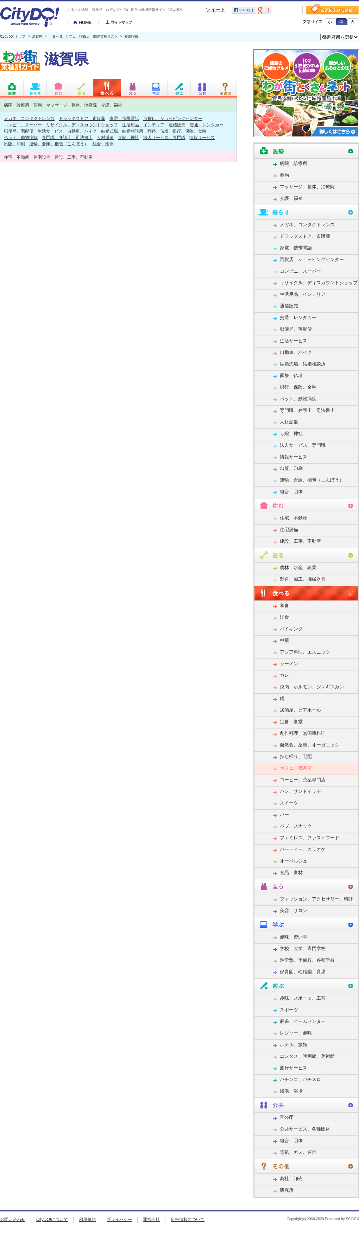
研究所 (287, 1190)
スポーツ (289, 1009)
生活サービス (50, 131)
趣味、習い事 (293, 937)
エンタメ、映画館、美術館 (307, 1056)
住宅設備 (41, 157)
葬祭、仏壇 (158, 131)
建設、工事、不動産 (74, 157)
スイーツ (289, 803)
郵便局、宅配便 (18, 131)
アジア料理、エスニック (305, 652)
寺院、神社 (128, 137)
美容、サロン (293, 910)
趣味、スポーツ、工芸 (303, 998)
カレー (287, 675)
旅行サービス (293, 1067)
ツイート (216, 9)
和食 (284, 605)
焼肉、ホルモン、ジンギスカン (312, 686)
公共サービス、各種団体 (305, 1129)
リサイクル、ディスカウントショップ (82, 124)
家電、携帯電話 (124, 118)
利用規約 (87, 1219)
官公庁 (287, 1117)
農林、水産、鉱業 (298, 567)
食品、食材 (291, 872)
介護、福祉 (111, 105)
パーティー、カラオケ (303, 849)
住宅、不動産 (16, 157)
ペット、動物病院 (21, 137)
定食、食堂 (291, 721)
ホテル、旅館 (293, 1044)
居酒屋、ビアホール (300, 710)
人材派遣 (105, 137)
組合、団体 (103, 143)
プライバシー (119, 1219)
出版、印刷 (14, 143)
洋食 (284, 617)
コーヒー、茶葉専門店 (303, 779)
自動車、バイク (82, 131)
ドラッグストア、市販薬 (82, 118)
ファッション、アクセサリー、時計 (316, 899)
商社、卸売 (291, 1178)
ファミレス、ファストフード (309, 837)
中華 (284, 640)
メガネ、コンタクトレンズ (29, 118)
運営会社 (151, 1219)
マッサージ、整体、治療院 (71, 105)
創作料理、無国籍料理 (303, 733)
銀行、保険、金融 (189, 131)
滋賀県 (37, 36)
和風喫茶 (131, 36)
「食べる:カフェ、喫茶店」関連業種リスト (83, 36)
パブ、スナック (296, 826)
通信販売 (177, 124)
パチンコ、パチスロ (300, 1079)
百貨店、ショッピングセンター (172, 118)
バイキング (291, 628)
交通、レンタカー (206, 124)
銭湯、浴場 (291, 1091)
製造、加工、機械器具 (303, 579)
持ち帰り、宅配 (296, 756)
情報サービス (202, 137)
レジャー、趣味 (296, 1033)
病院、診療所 (16, 105)
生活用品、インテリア (143, 124)
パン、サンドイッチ (300, 791)
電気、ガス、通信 (298, 1152)
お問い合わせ (12, 1219)
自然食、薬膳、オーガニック (309, 744)
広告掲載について (187, 1219)
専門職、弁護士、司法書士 (67, 137)
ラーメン (289, 663)
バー (284, 814)
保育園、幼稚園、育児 (303, 971)
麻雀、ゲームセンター (303, 1021)
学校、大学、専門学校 (303, 948)
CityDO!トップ (12, 36)
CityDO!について (52, 1219)
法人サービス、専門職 (164, 137)
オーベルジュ (293, 861)
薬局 (37, 105)
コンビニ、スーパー (23, 124)
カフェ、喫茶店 (296, 768)
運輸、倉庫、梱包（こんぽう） (58, 143)
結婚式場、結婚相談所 (122, 131)
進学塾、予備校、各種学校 (307, 960)
